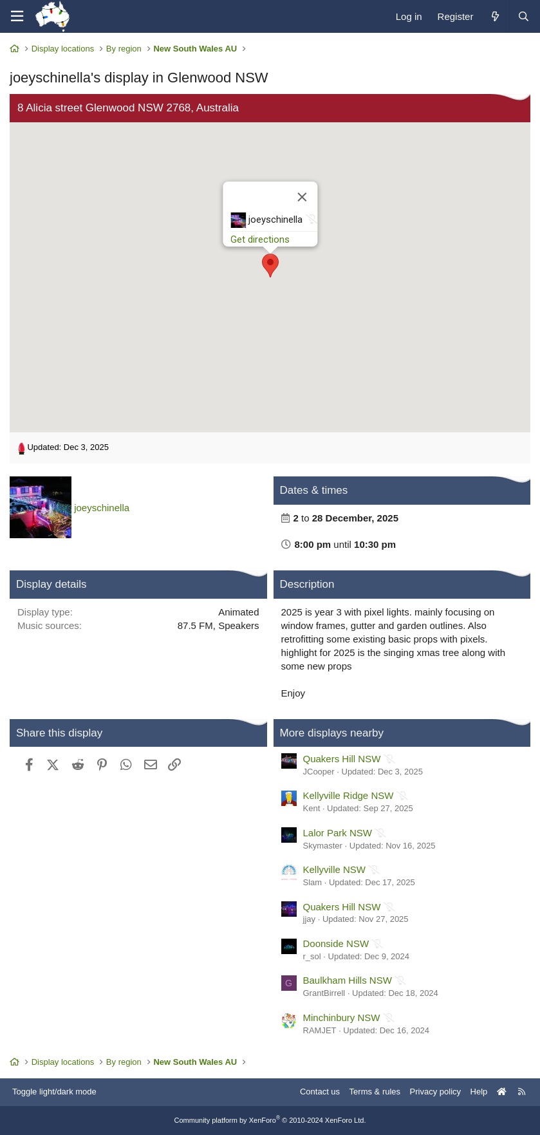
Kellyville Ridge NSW (348, 795)
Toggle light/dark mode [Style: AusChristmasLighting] (54, 1091)
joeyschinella (101, 507)
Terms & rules (374, 1091)
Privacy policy (435, 1091)
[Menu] (17, 16)
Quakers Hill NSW (342, 758)
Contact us (320, 1091)
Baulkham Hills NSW (347, 980)
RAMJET (320, 1030)
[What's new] (494, 16)
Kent (312, 808)
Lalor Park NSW (338, 832)
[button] (270, 265)
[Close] (301, 197)
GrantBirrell (324, 993)
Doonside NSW (336, 943)
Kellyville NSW (334, 869)
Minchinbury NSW (341, 1017)
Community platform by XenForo (270, 1120)
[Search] (523, 16)
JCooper (319, 771)
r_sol (312, 956)
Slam (312, 882)
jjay (309, 919)
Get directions (260, 239)
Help (479, 1091)
